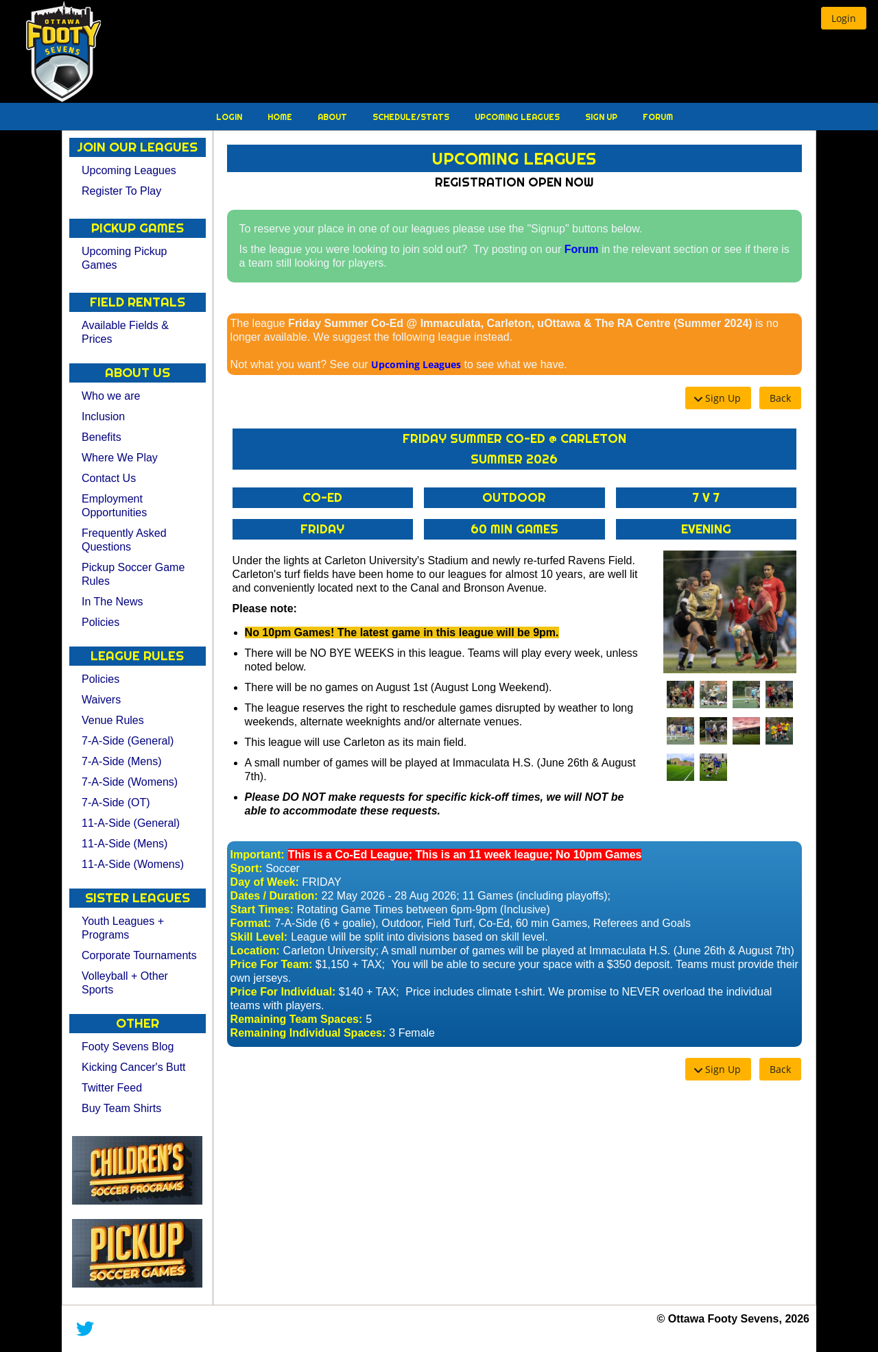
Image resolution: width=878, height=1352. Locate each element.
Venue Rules (113, 720)
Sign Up (602, 117)
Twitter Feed (112, 1088)
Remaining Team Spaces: (296, 1019)
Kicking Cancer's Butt (134, 1067)
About (333, 117)
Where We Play (120, 457)
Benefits (101, 437)
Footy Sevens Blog (128, 1046)
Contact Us (109, 478)
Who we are (111, 396)
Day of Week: (264, 882)
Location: (255, 950)
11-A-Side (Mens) (124, 843)
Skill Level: (259, 937)
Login (230, 117)
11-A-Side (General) (131, 823)
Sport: (246, 868)
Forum (658, 117)
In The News (112, 601)
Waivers (101, 699)
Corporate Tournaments (139, 955)
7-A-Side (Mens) (121, 761)
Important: (257, 854)
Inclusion (103, 416)
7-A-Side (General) (128, 741)
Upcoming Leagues (518, 117)
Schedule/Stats (411, 117)
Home (281, 117)
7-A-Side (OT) (116, 802)
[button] (843, 18)
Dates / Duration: (274, 896)
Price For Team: (271, 964)
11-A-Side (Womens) (133, 864)
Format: (251, 923)
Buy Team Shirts (121, 1108)
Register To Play (121, 191)
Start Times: (262, 909)
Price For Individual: (283, 992)
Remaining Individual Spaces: (308, 1033)
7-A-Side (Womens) (130, 782)
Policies (100, 622)
